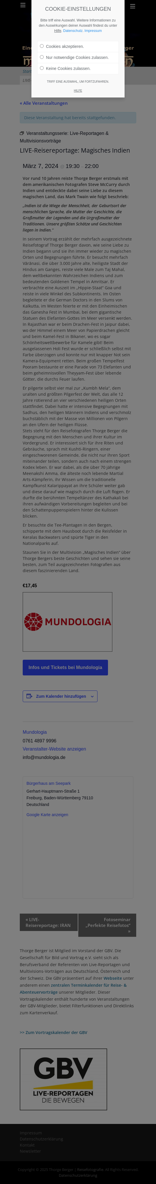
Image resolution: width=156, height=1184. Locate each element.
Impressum (93, 22)
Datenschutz (73, 22)
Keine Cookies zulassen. (65, 59)
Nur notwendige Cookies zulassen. (74, 48)
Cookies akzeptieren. (62, 37)
